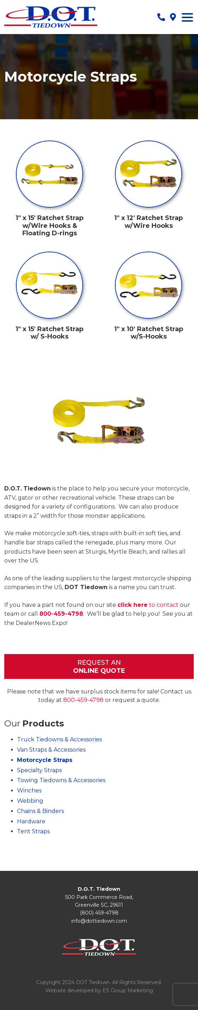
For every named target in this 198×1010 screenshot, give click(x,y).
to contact (147, 605)
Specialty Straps (39, 770)
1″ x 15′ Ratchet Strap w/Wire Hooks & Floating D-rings (49, 225)
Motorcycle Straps (44, 760)
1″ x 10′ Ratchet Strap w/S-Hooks (148, 333)
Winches (29, 790)
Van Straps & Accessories (51, 749)
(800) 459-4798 (99, 913)
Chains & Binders (40, 811)
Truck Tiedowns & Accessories (59, 739)
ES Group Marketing (128, 990)
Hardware (31, 821)
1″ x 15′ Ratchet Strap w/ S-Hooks (49, 333)
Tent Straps (33, 831)
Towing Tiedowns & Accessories (61, 780)
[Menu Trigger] (187, 17)
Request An (99, 667)
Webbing (30, 800)
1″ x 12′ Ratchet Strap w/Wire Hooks (148, 222)
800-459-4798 (61, 613)
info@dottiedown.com (99, 921)
